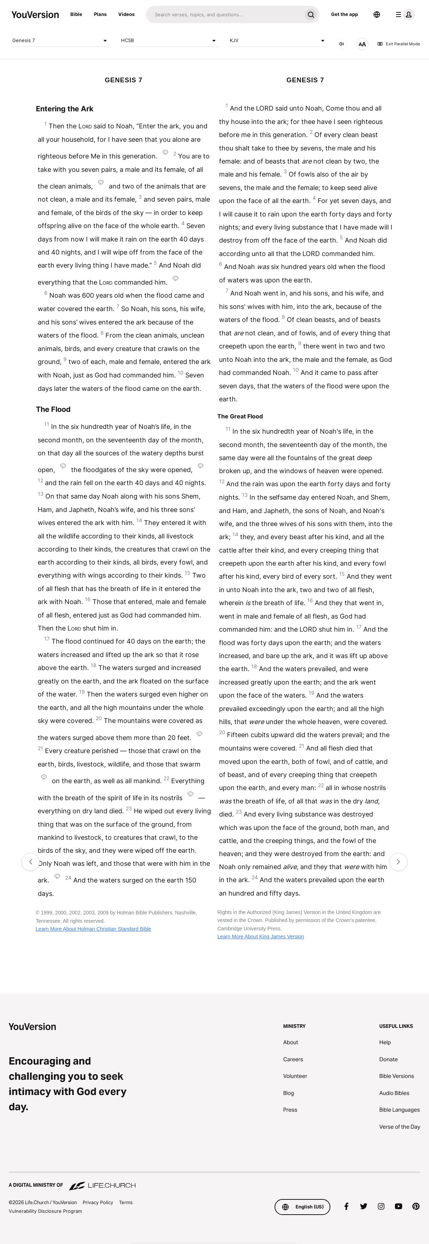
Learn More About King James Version (260, 936)
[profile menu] (403, 14)
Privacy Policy (98, 1202)
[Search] (224, 14)
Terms (126, 1202)
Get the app (344, 14)
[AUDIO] (341, 44)
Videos (126, 14)
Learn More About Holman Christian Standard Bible (93, 929)
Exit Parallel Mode (398, 44)
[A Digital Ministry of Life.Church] (214, 1181)
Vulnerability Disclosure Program (45, 1211)
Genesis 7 (61, 40)
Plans (100, 14)
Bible (76, 14)
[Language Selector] (377, 14)
